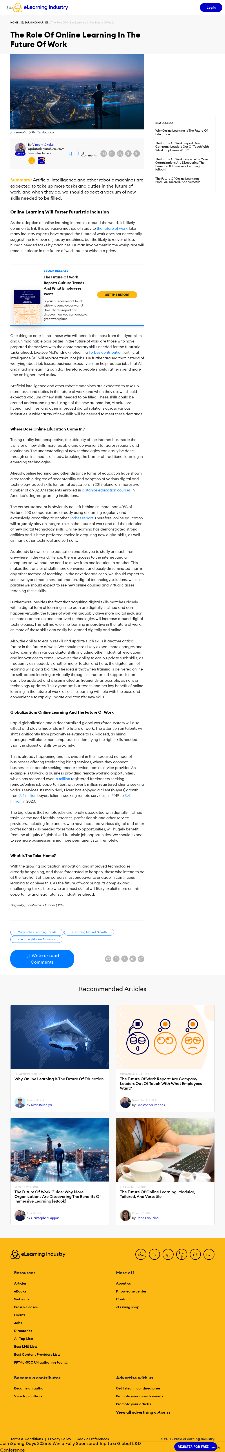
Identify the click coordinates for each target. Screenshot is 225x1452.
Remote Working (27, 1187)
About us (123, 1283)
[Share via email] (128, 153)
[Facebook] (140, 1254)
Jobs (18, 1323)
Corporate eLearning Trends (37, 932)
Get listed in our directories (138, 1388)
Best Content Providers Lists (37, 1354)
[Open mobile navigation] (8, 7)
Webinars (21, 1299)
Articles (20, 1283)
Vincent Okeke (43, 145)
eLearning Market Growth (89, 932)
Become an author (29, 1388)
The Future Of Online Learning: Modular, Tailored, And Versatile (177, 180)
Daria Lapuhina (147, 1218)
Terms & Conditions (27, 1439)
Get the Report (117, 295)
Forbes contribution (106, 352)
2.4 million (27, 795)
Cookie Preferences (92, 1439)
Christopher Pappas (150, 1105)
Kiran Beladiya (41, 1105)
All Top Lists (23, 1338)
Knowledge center (131, 1291)
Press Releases (26, 1307)
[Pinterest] (195, 1254)
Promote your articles (133, 1404)
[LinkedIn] (168, 1254)
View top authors (28, 1396)
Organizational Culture (138, 1074)
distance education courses (106, 490)
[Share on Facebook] (103, 153)
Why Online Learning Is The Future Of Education (181, 132)
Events (19, 1315)
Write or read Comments (42, 959)
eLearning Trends (133, 1187)
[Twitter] (154, 1254)
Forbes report (81, 518)
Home (14, 22)
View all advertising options (144, 1412)
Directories (23, 1330)
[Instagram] (208, 1254)
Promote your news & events (139, 1396)
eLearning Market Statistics (36, 939)
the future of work (112, 228)
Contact (123, 1299)
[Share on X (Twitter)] (112, 153)
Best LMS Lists (25, 1346)
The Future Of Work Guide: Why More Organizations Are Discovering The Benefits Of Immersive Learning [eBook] (181, 164)
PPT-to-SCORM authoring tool (41, 1362)
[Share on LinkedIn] (120, 153)
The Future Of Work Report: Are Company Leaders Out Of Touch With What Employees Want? (182, 146)
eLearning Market (34, 22)
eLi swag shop (127, 1307)
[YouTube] (181, 1254)
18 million (62, 778)
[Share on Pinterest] (136, 153)
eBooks (20, 1291)
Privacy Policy (59, 1439)
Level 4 (20, 153)
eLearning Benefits (29, 1074)
